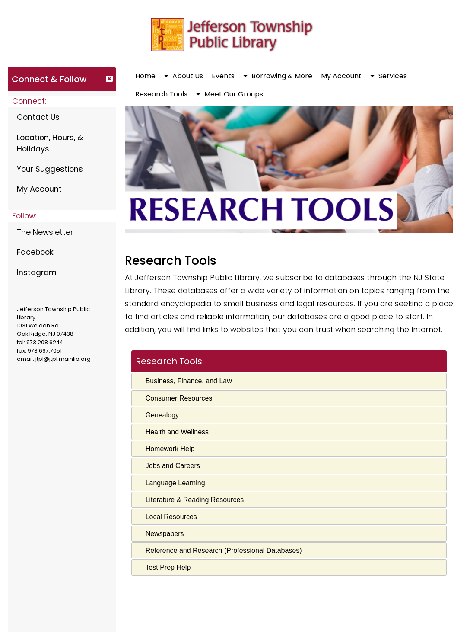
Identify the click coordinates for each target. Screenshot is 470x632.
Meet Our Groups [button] (229, 94)
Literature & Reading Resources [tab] (190, 500)
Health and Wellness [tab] (173, 432)
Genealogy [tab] (158, 415)
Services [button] (388, 76)
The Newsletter (45, 232)
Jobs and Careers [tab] (168, 465)
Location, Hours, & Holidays (50, 143)
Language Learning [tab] (171, 482)
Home (145, 76)
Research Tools (161, 94)
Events (223, 76)
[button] (149, 169)
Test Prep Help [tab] (164, 567)
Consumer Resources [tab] (174, 397)
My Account (39, 189)
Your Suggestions (50, 169)
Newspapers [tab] (160, 533)
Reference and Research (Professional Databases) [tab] (219, 550)
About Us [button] (183, 76)
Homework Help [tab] (165, 448)
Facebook (35, 252)
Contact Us (38, 117)
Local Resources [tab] (167, 516)
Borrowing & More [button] (277, 76)
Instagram (37, 272)
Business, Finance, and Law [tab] (184, 381)
